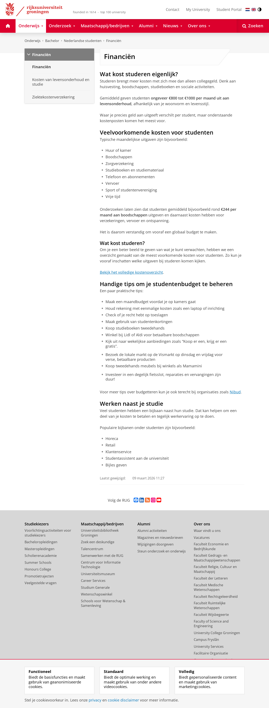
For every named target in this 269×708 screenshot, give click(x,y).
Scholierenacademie (41, 555)
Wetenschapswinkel (96, 594)
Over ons (202, 524)
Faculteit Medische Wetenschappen (208, 587)
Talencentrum (92, 549)
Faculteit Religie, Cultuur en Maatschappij (215, 569)
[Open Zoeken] (253, 26)
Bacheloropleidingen (41, 542)
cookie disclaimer (123, 700)
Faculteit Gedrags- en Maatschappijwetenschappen (217, 558)
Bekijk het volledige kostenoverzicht (131, 272)
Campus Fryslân (206, 639)
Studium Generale (95, 587)
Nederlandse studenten (83, 40)
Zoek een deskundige (97, 542)
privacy (95, 700)
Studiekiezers (37, 524)
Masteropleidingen (39, 549)
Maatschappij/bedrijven (102, 524)
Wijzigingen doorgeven (155, 544)
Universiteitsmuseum (98, 574)
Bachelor (52, 40)
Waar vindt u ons (207, 530)
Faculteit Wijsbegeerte (211, 614)
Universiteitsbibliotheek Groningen (100, 533)
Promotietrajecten (39, 576)
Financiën (113, 40)
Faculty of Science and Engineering (211, 623)
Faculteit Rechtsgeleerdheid (216, 596)
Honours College (38, 569)
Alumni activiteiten (152, 530)
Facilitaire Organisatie (211, 653)
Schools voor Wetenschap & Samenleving (103, 603)
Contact (172, 9)
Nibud (235, 391)
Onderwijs (33, 40)
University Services (209, 646)
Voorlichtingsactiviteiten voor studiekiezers (48, 533)
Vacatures (202, 537)
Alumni (143, 524)
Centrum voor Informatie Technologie (101, 564)
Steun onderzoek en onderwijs (161, 551)
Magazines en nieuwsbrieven (160, 537)
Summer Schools (38, 562)
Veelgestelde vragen (41, 583)
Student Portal (229, 9)
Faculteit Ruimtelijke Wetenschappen (209, 605)
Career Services (93, 580)
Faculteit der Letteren (211, 578)
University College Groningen (217, 633)
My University (198, 9)
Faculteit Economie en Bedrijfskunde (211, 546)
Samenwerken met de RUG (102, 555)
